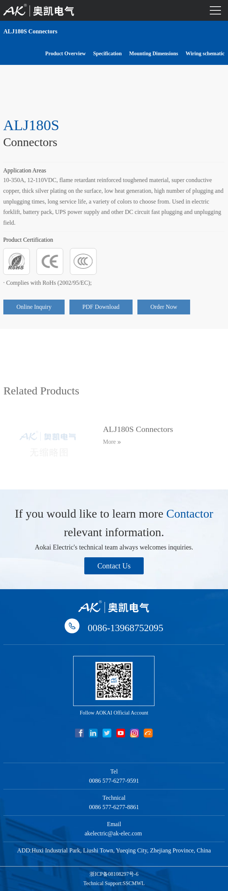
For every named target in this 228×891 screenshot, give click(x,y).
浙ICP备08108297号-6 (113, 874)
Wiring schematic (205, 53)
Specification (107, 53)
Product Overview (65, 53)
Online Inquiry (34, 311)
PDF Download (101, 311)
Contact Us (113, 566)
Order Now (163, 311)
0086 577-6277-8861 (114, 807)
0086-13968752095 (125, 628)
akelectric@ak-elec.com (114, 833)
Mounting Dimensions (153, 53)
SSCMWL (133, 883)
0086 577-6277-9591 (114, 781)
